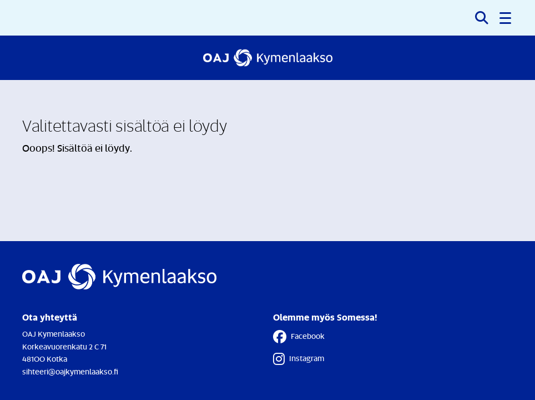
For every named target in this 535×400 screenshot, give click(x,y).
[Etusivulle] (267, 58)
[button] (506, 17)
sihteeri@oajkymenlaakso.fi (70, 371)
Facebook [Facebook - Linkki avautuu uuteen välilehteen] (299, 336)
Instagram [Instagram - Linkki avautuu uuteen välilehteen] (298, 359)
